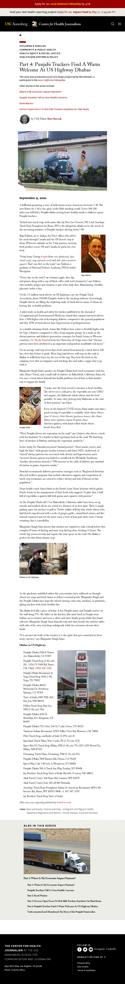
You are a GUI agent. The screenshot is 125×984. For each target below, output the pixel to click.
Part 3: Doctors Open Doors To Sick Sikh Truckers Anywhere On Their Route (64, 901)
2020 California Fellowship (51, 80)
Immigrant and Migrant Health (78, 809)
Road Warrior (26, 103)
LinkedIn (111, 949)
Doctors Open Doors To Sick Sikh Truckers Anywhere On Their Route (54, 109)
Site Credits (82, 966)
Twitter (85, 949)
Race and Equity (34, 809)
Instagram (99, 949)
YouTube (91, 949)
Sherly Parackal (40, 340)
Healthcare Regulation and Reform (43, 812)
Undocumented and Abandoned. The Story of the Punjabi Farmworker (61, 912)
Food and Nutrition (88, 812)
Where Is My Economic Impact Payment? (40, 91)
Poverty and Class (52, 809)
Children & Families (32, 46)
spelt (45, 257)
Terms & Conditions (86, 970)
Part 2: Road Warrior (37, 896)
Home (20, 35)
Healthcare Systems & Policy (38, 57)
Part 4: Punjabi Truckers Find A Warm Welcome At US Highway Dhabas (62, 906)
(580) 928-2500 (43, 668)
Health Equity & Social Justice (39, 53)
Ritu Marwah (54, 119)
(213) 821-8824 (18, 970)
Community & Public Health (37, 49)
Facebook (79, 949)
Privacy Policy (83, 963)
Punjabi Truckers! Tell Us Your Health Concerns (43, 97)
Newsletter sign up (90, 957)
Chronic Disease (70, 812)
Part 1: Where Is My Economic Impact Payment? (50, 878)
